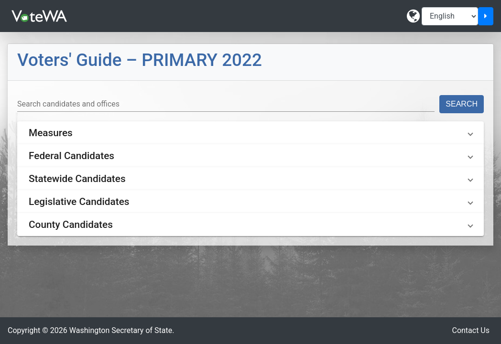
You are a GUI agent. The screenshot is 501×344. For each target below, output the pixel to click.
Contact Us (471, 330)
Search (462, 104)
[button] (250, 132)
